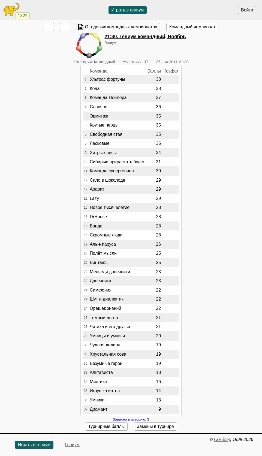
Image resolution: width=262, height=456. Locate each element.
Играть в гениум (128, 10)
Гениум (72, 444)
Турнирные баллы (106, 426)
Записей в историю (129, 419)
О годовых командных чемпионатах (121, 27)
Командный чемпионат (192, 27)
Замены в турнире (155, 426)
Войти (247, 10)
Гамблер (222, 439)
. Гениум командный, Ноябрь (145, 36)
